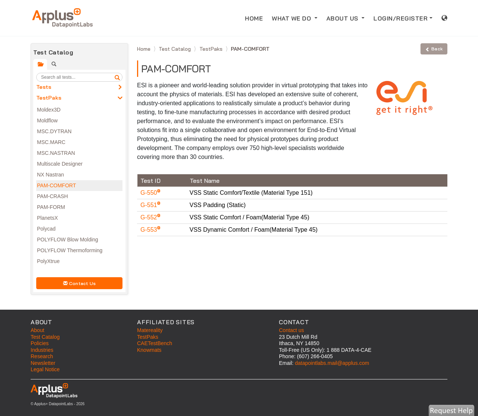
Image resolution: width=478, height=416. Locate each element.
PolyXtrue (48, 261)
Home (144, 49)
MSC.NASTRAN (56, 153)
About (37, 330)
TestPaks (48, 97)
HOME (256, 17)
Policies (40, 343)
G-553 (149, 229)
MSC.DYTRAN (54, 131)
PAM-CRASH (52, 196)
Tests (43, 87)
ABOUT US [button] (343, 18)
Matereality (149, 330)
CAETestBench (154, 343)
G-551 (149, 205)
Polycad (46, 229)
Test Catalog (175, 49)
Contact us (291, 330)
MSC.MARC (51, 142)
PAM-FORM (51, 207)
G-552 (149, 217)
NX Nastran (50, 175)
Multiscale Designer (60, 164)
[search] (117, 77)
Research (42, 356)
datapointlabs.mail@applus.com (332, 363)
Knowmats (149, 350)
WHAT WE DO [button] (292, 18)
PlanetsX (47, 218)
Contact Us (79, 283)
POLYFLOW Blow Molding (67, 240)
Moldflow (47, 120)
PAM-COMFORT (56, 185)
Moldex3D (48, 110)
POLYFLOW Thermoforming (69, 250)
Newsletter (43, 363)
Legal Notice (45, 369)
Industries (42, 350)
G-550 (149, 193)
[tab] (40, 64)
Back (434, 48)
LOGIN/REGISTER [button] (400, 18)
